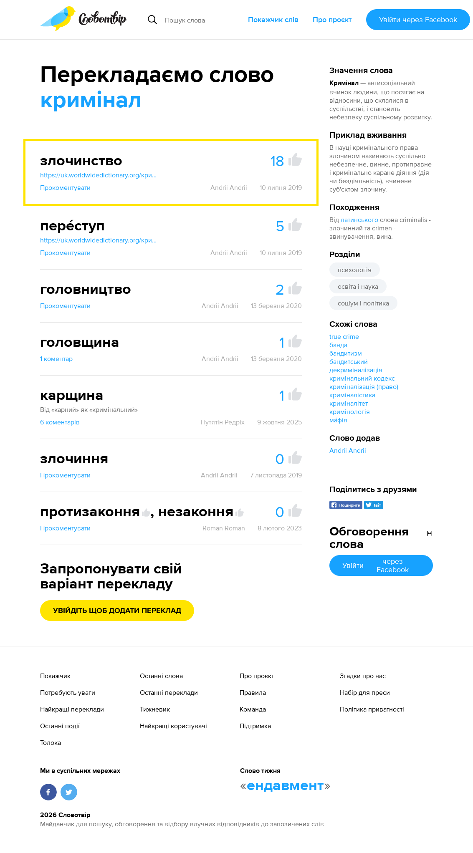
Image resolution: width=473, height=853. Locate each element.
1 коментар (56, 358)
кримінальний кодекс (362, 378)
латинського (359, 219)
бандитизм (345, 353)
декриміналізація (355, 370)
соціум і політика (363, 303)
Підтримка (255, 725)
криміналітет (348, 403)
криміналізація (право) (363, 386)
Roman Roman (223, 528)
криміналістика (352, 395)
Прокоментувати (65, 187)
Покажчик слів (273, 19)
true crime (344, 336)
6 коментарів (60, 422)
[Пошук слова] (203, 19)
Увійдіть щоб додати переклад (117, 611)
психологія (355, 269)
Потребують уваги (67, 692)
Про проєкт (332, 19)
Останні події (60, 725)
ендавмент (285, 785)
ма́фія (338, 420)
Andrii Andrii (347, 450)
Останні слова (161, 675)
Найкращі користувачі (173, 725)
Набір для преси (365, 692)
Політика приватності (372, 709)
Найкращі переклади (72, 709)
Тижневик (155, 709)
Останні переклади (169, 692)
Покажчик (55, 675)
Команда (253, 709)
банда (338, 344)
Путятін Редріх (223, 422)
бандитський (348, 361)
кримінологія (349, 411)
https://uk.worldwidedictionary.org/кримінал (98, 175)
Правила (253, 692)
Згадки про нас (363, 675)
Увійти (418, 19)
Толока (50, 742)
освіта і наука (358, 286)
